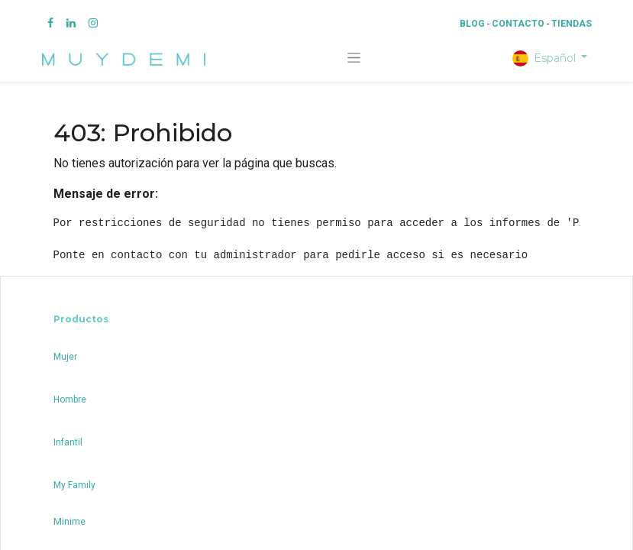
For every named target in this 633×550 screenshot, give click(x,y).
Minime (69, 521)
